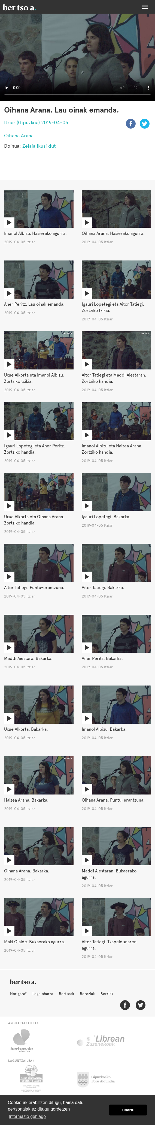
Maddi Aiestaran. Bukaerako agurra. (109, 874)
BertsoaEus (27, 7)
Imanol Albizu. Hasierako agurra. (35, 233)
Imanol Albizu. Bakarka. (104, 729)
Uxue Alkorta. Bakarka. (26, 729)
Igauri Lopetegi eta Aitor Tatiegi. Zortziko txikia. (113, 307)
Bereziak (87, 993)
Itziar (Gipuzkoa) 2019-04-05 (36, 122)
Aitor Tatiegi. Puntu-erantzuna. (34, 587)
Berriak (107, 993)
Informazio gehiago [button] (27, 1116)
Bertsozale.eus (25, 1040)
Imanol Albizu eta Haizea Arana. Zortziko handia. (112, 449)
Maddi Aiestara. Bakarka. (28, 658)
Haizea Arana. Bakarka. (26, 800)
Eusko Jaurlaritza (30, 1078)
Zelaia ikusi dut (39, 146)
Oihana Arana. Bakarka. (26, 871)
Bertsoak (66, 993)
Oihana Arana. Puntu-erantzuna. (113, 800)
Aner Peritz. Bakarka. (102, 658)
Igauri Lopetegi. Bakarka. (106, 516)
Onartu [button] (128, 1110)
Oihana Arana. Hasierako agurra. (113, 233)
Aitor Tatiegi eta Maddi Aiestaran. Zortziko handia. (114, 378)
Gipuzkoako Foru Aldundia (99, 1078)
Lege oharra (42, 993)
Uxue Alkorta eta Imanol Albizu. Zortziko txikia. (34, 378)
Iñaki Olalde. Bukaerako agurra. (34, 941)
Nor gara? (18, 993)
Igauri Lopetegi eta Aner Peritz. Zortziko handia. (34, 449)
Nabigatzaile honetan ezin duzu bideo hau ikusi (77, 57)
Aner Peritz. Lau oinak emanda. (34, 304)
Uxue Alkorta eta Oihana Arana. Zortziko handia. (34, 520)
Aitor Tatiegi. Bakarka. (103, 587)
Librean (101, 1040)
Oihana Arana (19, 135)
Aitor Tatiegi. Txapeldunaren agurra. (109, 945)
